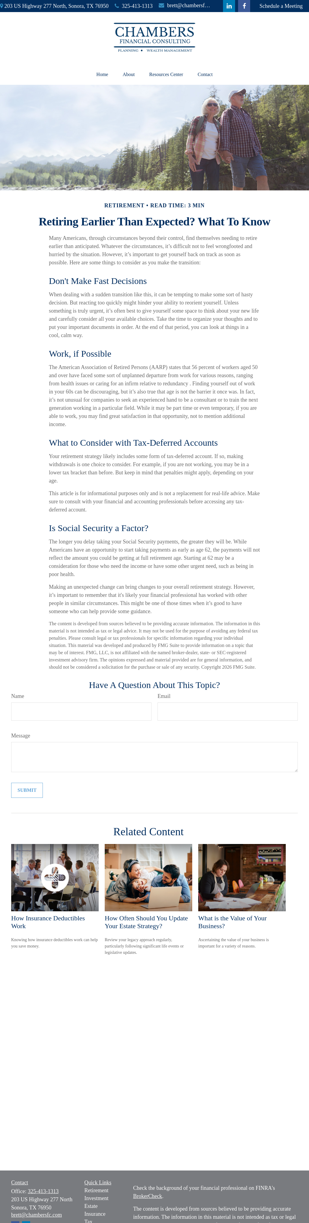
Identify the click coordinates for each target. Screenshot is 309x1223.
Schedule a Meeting (281, 6)
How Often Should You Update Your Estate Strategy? (146, 922)
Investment (96, 1198)
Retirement (96, 1190)
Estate (91, 1206)
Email (164, 696)
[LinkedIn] (229, 6)
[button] (102, 74)
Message (20, 736)
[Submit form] (27, 790)
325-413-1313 (134, 6)
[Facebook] (244, 6)
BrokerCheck (147, 1196)
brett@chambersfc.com (184, 5)
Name (17, 696)
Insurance (95, 1214)
